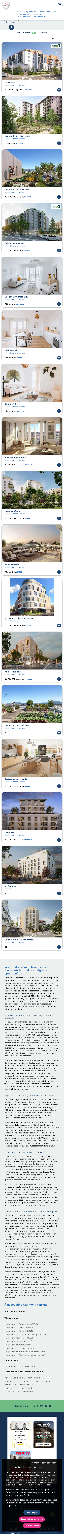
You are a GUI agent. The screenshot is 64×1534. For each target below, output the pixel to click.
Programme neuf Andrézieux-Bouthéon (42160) (25, 1352)
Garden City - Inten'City (16, 297)
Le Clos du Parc (12, 511)
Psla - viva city (12, 564)
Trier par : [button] (55, 38)
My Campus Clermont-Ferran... (20, 618)
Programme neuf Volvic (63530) (18, 1338)
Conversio (10, 82)
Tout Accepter (32, 1525)
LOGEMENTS (42, 32)
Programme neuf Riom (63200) (18, 1341)
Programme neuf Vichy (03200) (18, 1345)
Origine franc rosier (14, 243)
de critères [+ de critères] (11, 22)
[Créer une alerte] (11, 27)
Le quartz (9, 832)
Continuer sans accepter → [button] (45, 1463)
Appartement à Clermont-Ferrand (19, 1366)
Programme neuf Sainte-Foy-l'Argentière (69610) (25, 1355)
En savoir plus (32, 1512)
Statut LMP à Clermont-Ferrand (18, 1388)
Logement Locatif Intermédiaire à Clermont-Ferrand (27, 1381)
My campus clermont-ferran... (20, 939)
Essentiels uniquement (32, 1519)
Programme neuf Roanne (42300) (19, 1348)
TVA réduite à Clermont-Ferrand (18, 1391)
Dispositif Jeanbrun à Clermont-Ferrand (22, 1378)
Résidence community (16, 779)
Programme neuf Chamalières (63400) (21, 1324)
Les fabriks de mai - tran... (17, 136)
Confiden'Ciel (11, 404)
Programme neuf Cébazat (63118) (19, 1331)
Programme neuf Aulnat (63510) (18, 1327)
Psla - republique (13, 671)
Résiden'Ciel (11, 350)
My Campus (10, 886)
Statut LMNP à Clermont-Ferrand (18, 1385)
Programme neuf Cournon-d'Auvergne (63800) (25, 1334)
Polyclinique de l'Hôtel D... (17, 457)
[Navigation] (60, 5)
